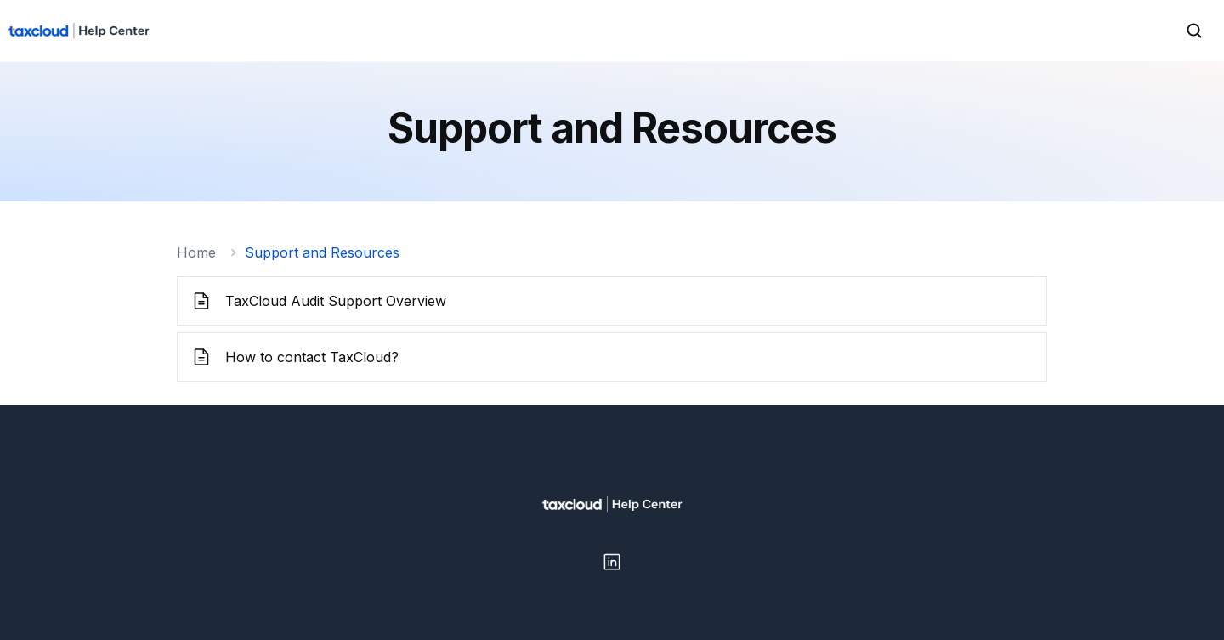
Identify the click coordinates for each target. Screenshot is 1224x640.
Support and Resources (322, 252)
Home (196, 252)
